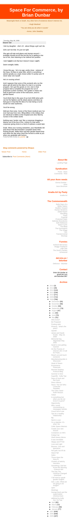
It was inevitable (57, 440)
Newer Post (6, 152)
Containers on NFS (58, 433)
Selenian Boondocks (59, 221)
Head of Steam (56, 363)
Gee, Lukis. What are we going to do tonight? (59, 483)
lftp (52, 418)
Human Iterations (61, 210)
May (53, 317)
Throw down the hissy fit (57, 458)
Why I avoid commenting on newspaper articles (59, 407)
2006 (52, 514)
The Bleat (63, 226)
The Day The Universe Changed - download (59, 473)
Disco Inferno (56, 382)
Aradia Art (63, 195)
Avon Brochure (61, 186)
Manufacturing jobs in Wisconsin (59, 360)
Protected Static (61, 219)
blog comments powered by (18, 148)
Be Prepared (56, 322)
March (54, 505)
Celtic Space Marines (59, 426)
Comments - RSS (60, 174)
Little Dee (63, 248)
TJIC (65, 232)
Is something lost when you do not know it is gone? (58, 399)
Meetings (54, 490)
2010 (52, 295)
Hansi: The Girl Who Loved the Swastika (58, 386)
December (56, 301)
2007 (52, 511)
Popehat (64, 217)
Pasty (65, 215)
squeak (54, 331)
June (54, 315)
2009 (52, 297)
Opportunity (55, 403)
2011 (52, 292)
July (53, 313)
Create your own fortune (57, 430)
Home (24, 152)
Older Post (42, 152)
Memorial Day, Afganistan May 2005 (57, 341)
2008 (52, 299)
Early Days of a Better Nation (61, 205)
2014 (52, 286)
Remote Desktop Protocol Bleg (57, 370)
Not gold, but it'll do (58, 450)
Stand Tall (7, 43)
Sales (53, 455)
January (55, 509)
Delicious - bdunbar (60, 264)
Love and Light (56, 444)
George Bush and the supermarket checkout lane (59, 494)
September (56, 308)
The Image (63, 230)
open (53, 488)
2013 (52, 288)
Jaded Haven (62, 212)
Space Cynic (62, 225)
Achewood (63, 252)
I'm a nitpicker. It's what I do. (57, 423)
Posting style (56, 324)
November (56, 304)
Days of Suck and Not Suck (57, 379)
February (55, 507)
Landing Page (62, 163)
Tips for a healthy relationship (57, 414)
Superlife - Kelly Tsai (58, 376)
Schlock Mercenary (60, 245)
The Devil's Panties (60, 250)
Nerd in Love (56, 420)
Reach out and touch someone (59, 356)
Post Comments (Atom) (21, 156)
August (54, 311)
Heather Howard (61, 208)
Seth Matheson (61, 223)
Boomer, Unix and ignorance (58, 447)
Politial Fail (55, 435)
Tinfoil (53, 395)
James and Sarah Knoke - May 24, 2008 (58, 335)
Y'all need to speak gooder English (58, 478)
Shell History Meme (58, 437)
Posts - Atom (62, 172)
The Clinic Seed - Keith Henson (57, 391)
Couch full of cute (57, 411)
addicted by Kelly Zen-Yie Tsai (57, 499)
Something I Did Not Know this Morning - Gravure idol (59, 467)
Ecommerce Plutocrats (56, 366)
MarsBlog (63, 213)
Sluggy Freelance (60, 247)
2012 (52, 290)
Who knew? (55, 320)
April (54, 502)
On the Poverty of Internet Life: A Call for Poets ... (59, 351)
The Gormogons (61, 228)
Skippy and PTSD (57, 442)
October (55, 306)
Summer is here (57, 374)
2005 (52, 516)
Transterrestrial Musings (61, 235)
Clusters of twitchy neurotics (58, 462)
